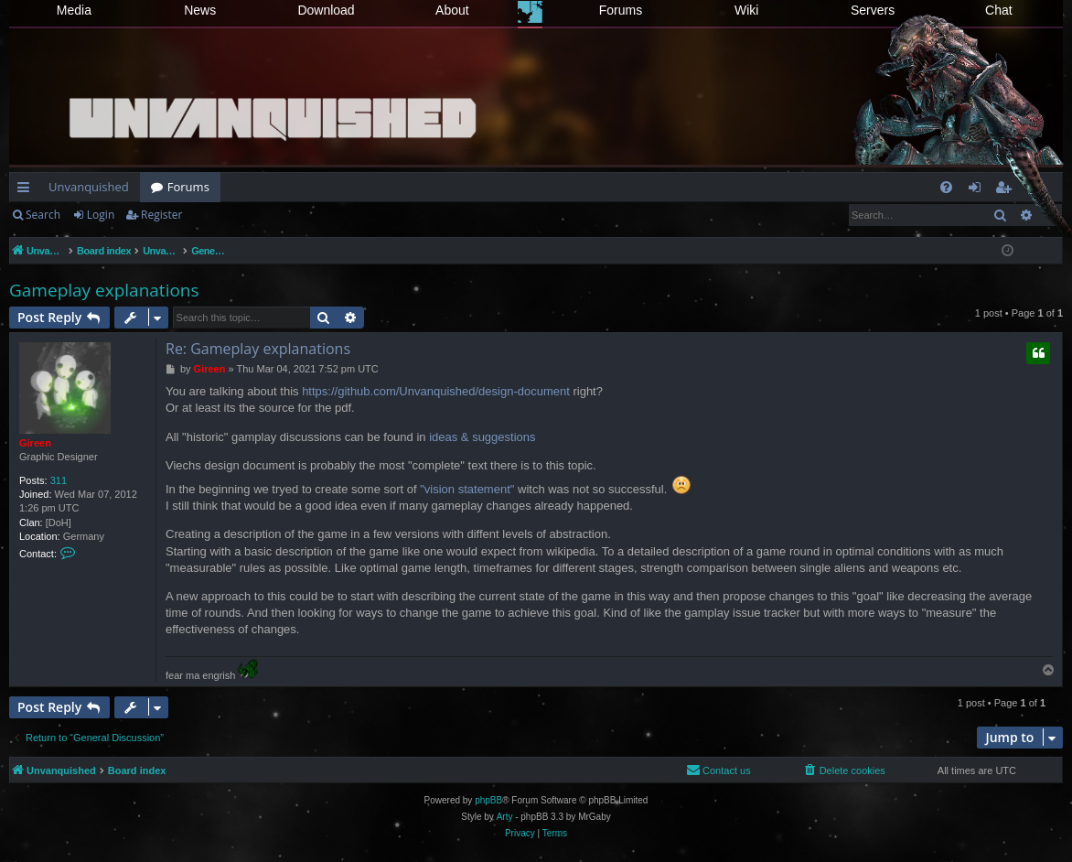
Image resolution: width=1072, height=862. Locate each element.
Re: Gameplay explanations (258, 348)
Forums (620, 10)
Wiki (746, 10)
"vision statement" (467, 489)
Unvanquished (88, 186)
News (200, 10)
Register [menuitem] (1007, 190)
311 (58, 480)
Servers (873, 10)
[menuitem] (946, 187)
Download (325, 10)
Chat (999, 10)
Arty (505, 817)
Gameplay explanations (104, 290)
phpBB (488, 800)
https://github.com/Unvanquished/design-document (436, 391)
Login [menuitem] (978, 190)
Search (43, 214)
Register (161, 214)
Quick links (27, 190)
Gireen (35, 442)
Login (100, 214)
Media (74, 10)
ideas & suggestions (482, 437)
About (452, 10)
